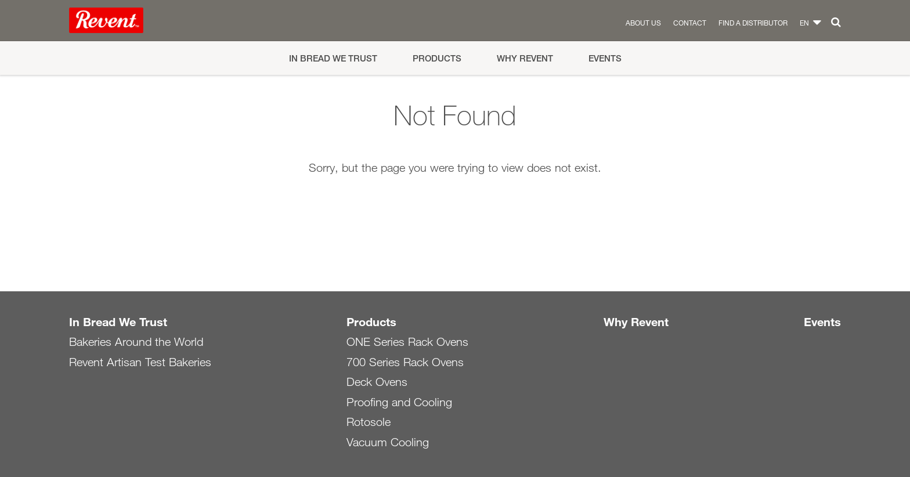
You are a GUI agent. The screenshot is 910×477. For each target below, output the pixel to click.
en (804, 22)
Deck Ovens (376, 382)
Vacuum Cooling (387, 442)
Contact (689, 22)
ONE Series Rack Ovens (407, 342)
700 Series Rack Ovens (405, 362)
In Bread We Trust (333, 58)
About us (643, 22)
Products (437, 58)
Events (605, 58)
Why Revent (525, 58)
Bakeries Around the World (136, 342)
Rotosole (368, 422)
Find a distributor (753, 22)
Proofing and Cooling (399, 402)
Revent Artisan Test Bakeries (140, 362)
